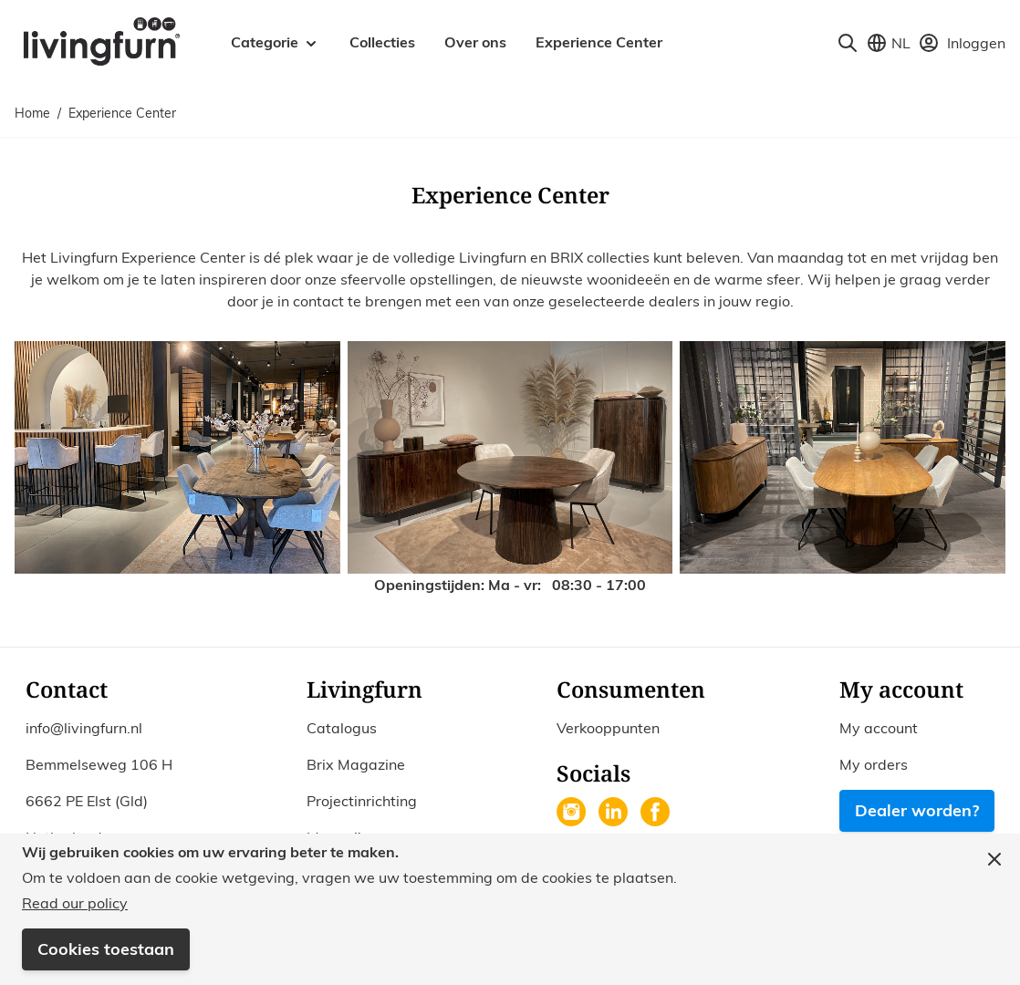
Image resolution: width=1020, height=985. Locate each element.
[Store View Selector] (888, 43)
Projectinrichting (362, 801)
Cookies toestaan (105, 948)
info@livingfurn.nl (84, 728)
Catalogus (342, 728)
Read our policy (75, 903)
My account (878, 728)
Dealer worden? (917, 810)
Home (32, 113)
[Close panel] (994, 859)
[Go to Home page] (101, 40)
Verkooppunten (608, 728)
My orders (873, 764)
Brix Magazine (356, 764)
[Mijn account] (961, 43)
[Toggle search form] (848, 43)
